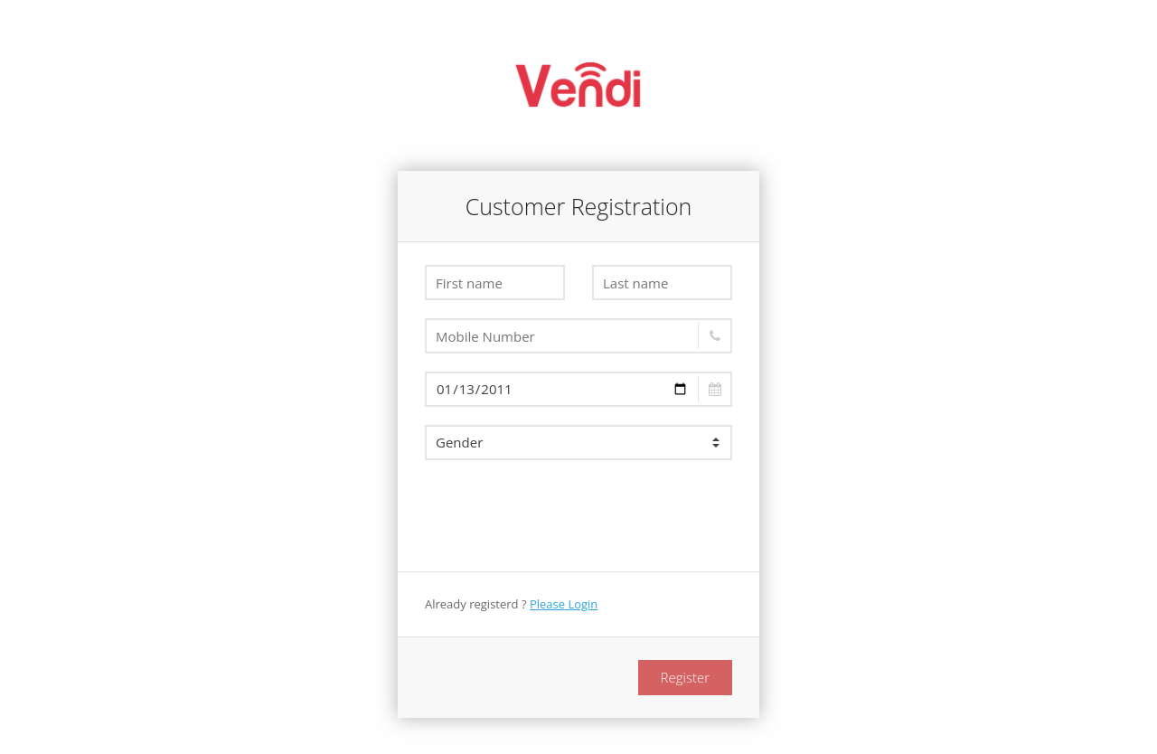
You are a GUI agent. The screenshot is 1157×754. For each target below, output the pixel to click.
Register (685, 677)
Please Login (563, 604)
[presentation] (562, 513)
